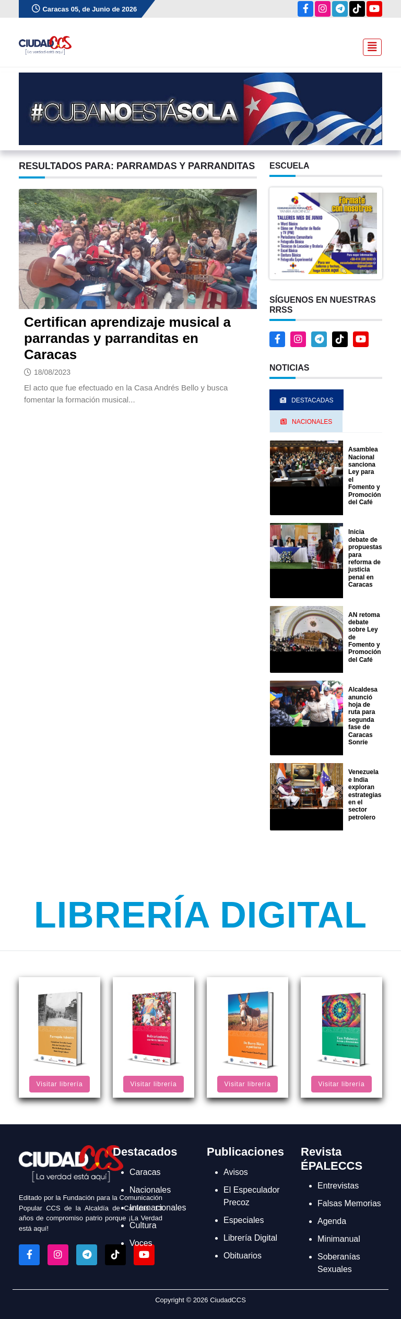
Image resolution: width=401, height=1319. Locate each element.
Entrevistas (338, 1185)
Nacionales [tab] (306, 421)
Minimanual (338, 1238)
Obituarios (242, 1255)
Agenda (331, 1221)
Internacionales (157, 1207)
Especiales (243, 1220)
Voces (140, 1243)
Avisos (235, 1172)
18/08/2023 (52, 372)
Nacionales (150, 1189)
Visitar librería (59, 1084)
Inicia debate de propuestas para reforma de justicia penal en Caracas (365, 558)
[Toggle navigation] (369, 45)
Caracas (145, 1172)
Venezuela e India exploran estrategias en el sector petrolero (364, 794)
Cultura (143, 1225)
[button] (325, 232)
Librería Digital (200, 915)
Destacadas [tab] (306, 400)
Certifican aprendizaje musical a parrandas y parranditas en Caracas (127, 338)
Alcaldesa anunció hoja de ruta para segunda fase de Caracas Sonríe (363, 716)
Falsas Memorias (349, 1203)
